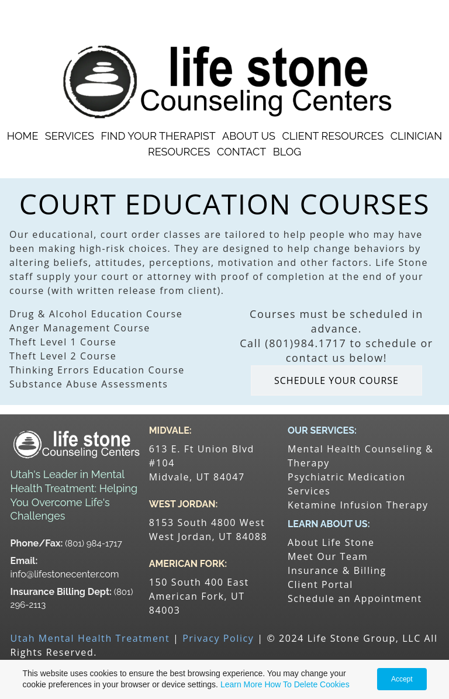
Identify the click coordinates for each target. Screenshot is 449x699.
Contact (241, 152)
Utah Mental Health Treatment (90, 638)
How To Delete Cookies (306, 684)
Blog (287, 152)
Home (23, 136)
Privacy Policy (218, 638)
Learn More (241, 684)
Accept (402, 679)
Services (69, 136)
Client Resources (333, 136)
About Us (248, 136)
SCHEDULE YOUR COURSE (336, 380)
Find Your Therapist (158, 136)
